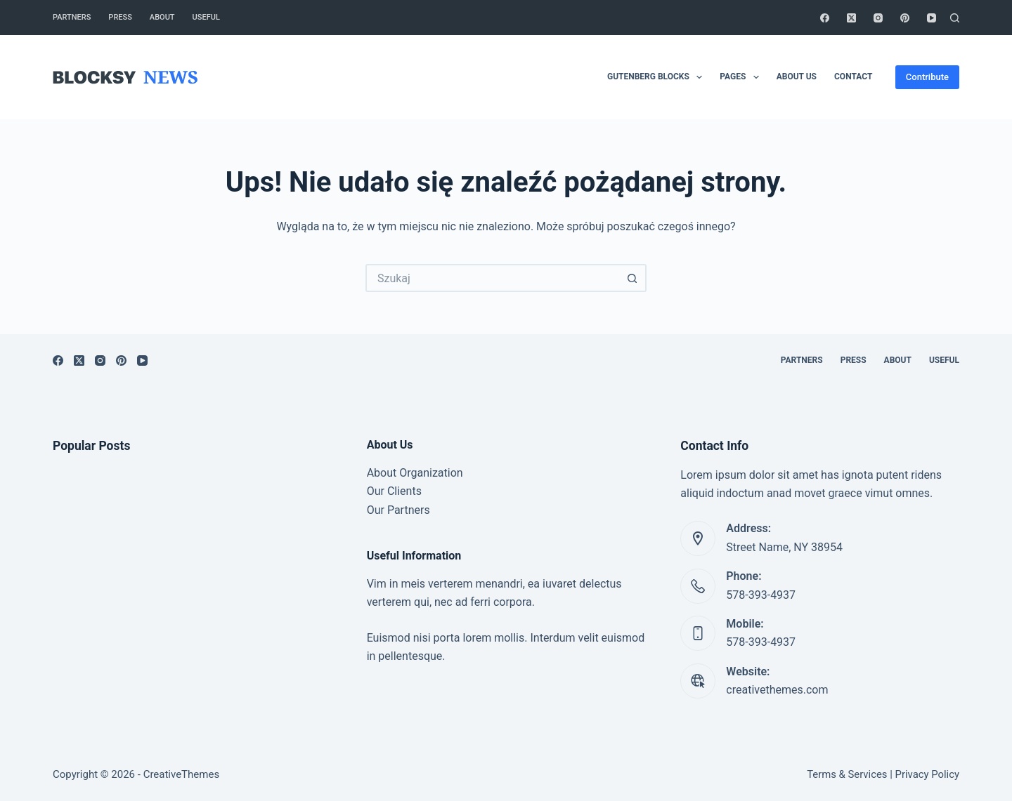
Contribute (927, 77)
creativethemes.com (777, 689)
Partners (72, 17)
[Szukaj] (954, 17)
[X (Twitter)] (851, 17)
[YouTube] (931, 17)
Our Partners (398, 510)
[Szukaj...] (491, 278)
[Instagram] (878, 17)
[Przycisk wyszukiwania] (632, 278)
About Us (797, 76)
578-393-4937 (761, 595)
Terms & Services (847, 774)
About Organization (415, 472)
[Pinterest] (904, 17)
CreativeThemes (181, 774)
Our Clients (394, 491)
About (162, 17)
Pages (742, 77)
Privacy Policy (927, 774)
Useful (206, 17)
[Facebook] (824, 17)
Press (119, 17)
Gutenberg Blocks (657, 77)
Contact (853, 76)
